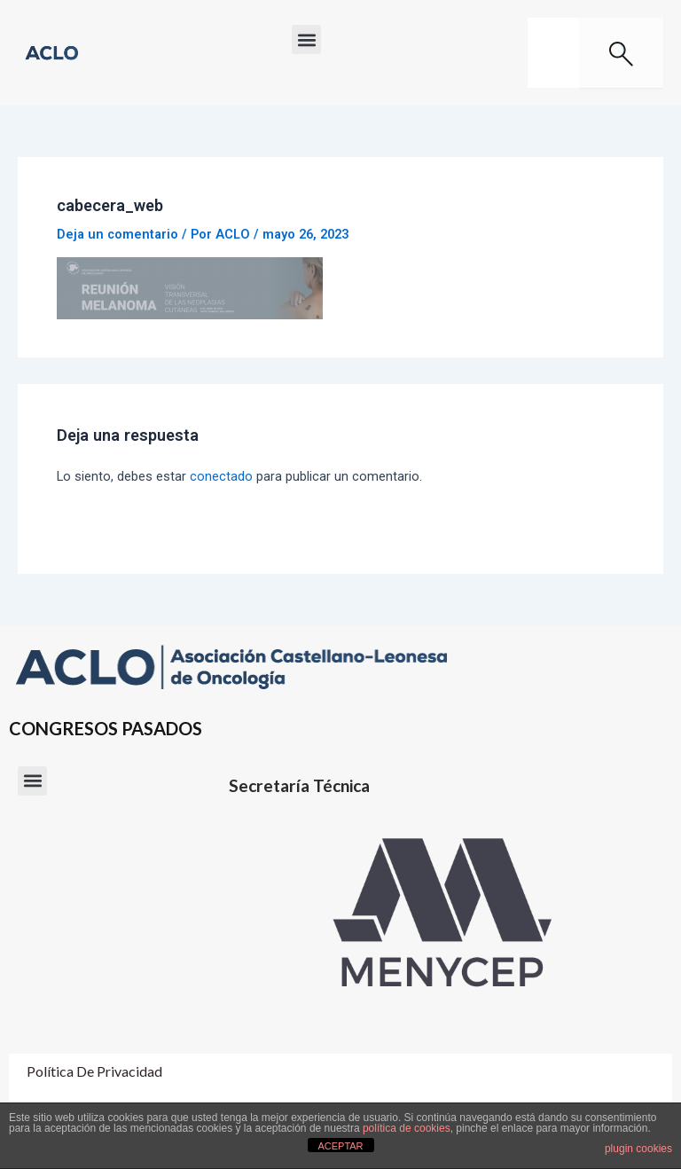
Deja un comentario (117, 234)
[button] (306, 39)
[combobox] (553, 53)
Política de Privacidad (94, 1071)
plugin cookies (638, 1148)
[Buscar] (621, 53)
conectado (221, 476)
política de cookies (406, 1128)
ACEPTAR (340, 1146)
